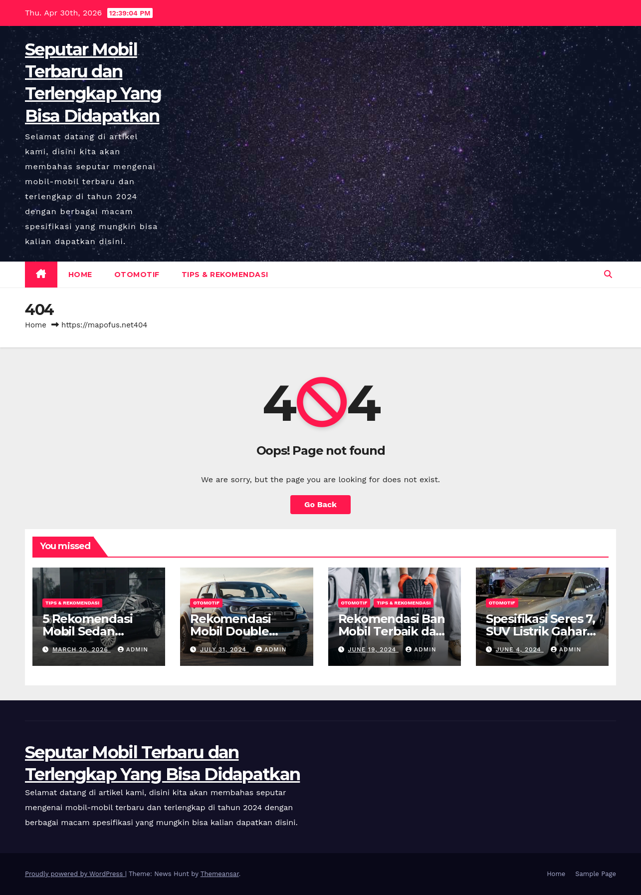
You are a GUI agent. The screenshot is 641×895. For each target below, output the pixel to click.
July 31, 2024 (224, 649)
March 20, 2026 (81, 649)
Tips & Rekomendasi (225, 274)
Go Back (320, 504)
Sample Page (595, 874)
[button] (608, 274)
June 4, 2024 (520, 649)
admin (133, 649)
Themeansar (220, 874)
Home (80, 274)
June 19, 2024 (373, 649)
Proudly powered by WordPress (75, 874)
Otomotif (137, 274)
